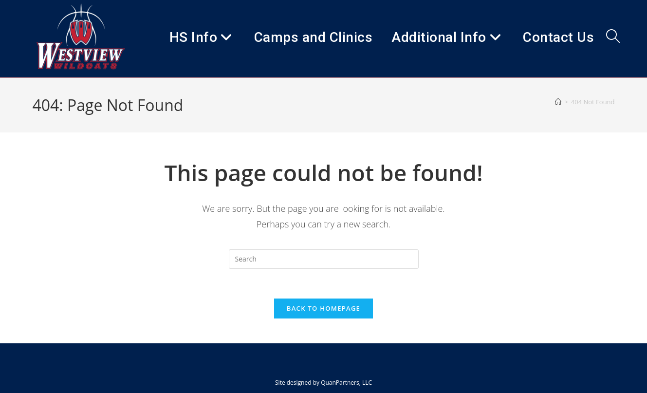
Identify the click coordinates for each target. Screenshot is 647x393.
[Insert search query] (324, 259)
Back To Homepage (323, 308)
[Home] (558, 101)
